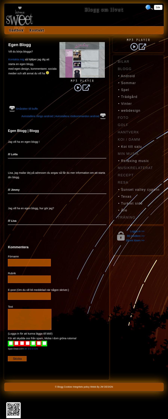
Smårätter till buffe (23, 108)
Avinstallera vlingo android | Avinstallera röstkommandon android (64, 116)
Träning (126, 217)
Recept (126, 175)
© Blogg (59, 387)
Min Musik (128, 154)
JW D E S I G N (31, 349)
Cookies (68, 387)
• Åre (122, 210)
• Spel (123, 90)
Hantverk (128, 132)
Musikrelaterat (135, 168)
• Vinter (125, 104)
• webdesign (129, 110)
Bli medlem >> (135, 235)
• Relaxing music (133, 161)
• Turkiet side (130, 203)
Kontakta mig (16, 59)
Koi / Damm (129, 139)
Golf (123, 125)
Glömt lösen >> (135, 240)
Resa (123, 182)
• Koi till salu (130, 147)
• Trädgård (127, 97)
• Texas (125, 196)
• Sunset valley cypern (138, 189)
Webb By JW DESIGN (101, 387)
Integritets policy (81, 387)
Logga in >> (137, 231)
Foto (123, 118)
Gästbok (16, 30)
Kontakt (36, 30)
